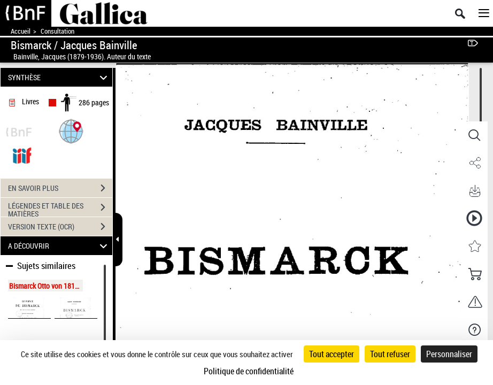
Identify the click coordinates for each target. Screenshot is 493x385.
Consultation (57, 31)
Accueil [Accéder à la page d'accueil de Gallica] (20, 31)
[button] (71, 131)
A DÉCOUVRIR (59, 245)
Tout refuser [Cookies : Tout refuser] (390, 354)
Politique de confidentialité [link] (249, 371)
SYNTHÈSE (59, 77)
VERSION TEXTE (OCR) (60, 226)
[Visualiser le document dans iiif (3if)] (22, 155)
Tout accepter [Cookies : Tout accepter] (331, 354)
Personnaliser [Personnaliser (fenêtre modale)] (449, 354)
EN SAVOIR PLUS (60, 188)
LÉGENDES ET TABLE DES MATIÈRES (60, 208)
